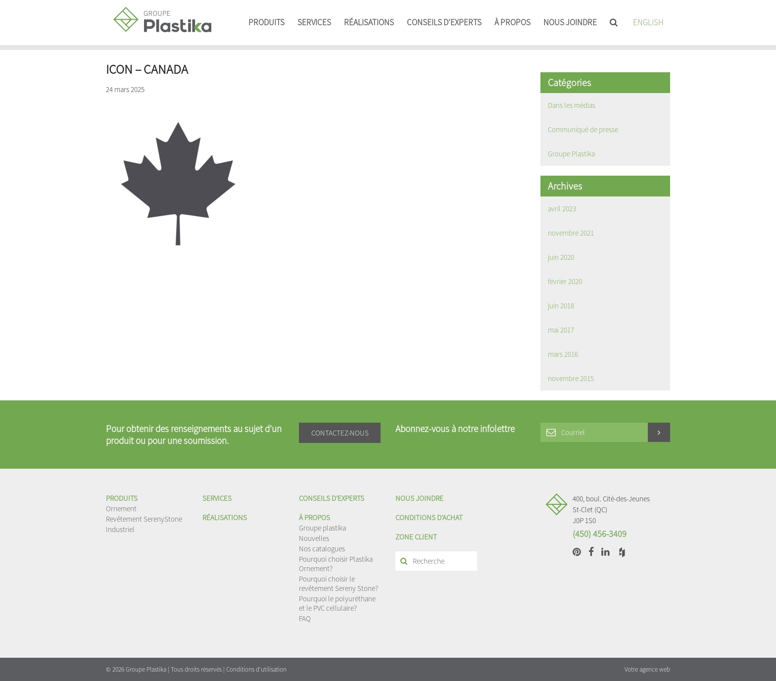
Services (314, 22)
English (648, 22)
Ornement (121, 508)
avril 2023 (562, 208)
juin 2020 (561, 257)
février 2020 (565, 281)
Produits (266, 22)
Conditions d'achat (429, 517)
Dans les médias (571, 105)
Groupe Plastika (571, 153)
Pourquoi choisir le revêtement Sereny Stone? (338, 583)
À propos (512, 22)
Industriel (120, 529)
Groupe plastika (322, 528)
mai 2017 (561, 330)
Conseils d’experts (444, 22)
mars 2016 (563, 354)
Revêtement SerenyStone (144, 519)
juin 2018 (561, 305)
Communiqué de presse (583, 129)
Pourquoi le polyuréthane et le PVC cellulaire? (337, 603)
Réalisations (369, 22)
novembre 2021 (571, 233)
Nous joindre (570, 22)
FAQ (305, 618)
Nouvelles (314, 538)
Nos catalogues (322, 548)
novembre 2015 (571, 378)
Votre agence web (647, 669)
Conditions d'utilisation (256, 669)
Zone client (416, 536)
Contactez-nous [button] (340, 433)
